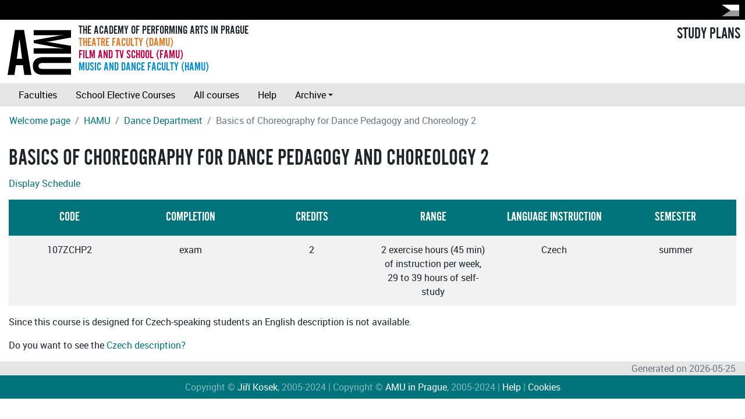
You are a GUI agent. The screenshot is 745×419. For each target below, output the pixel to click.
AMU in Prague (416, 387)
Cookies (544, 387)
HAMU (97, 120)
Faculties (38, 94)
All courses (216, 94)
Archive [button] (310, 94)
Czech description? (146, 345)
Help (267, 94)
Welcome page (39, 120)
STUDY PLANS (708, 34)
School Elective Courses (125, 94)
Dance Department (163, 120)
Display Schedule (44, 183)
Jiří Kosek (257, 387)
